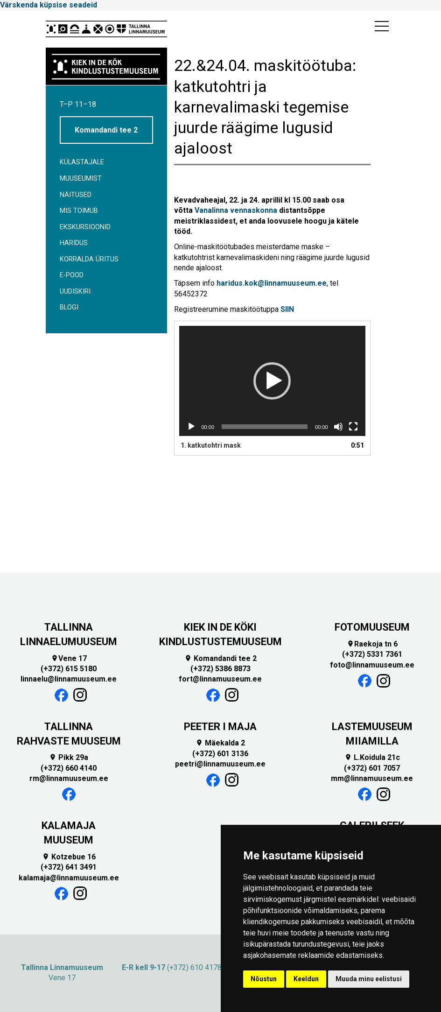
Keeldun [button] (306, 979)
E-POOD (72, 275)
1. (211, 445)
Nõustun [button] (264, 979)
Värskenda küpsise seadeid (48, 4)
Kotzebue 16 (69, 856)
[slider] (265, 426)
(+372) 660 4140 (69, 768)
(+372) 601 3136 (220, 753)
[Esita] (191, 426)
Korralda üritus (89, 259)
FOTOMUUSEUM (372, 627)
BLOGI (69, 307)
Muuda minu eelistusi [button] (369, 979)
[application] (272, 381)
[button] (272, 381)
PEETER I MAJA (220, 726)
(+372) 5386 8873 (220, 668)
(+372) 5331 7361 (372, 654)
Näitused (75, 195)
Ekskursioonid (85, 227)
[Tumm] (338, 426)
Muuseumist (81, 179)
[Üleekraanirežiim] (353, 426)
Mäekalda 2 (220, 742)
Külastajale (82, 162)
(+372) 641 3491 (69, 867)
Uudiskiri (75, 291)
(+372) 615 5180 (69, 668)
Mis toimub (79, 211)
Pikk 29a (68, 757)
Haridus (74, 243)
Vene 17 (69, 658)
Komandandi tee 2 (106, 130)
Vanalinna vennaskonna (236, 210)
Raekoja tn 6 (372, 644)
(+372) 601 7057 (372, 768)
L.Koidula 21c (372, 757)
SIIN (287, 309)
